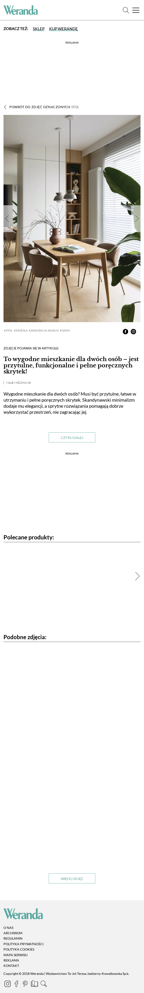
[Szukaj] (126, 10)
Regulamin (13, 939)
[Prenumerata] (35, 984)
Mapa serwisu (15, 955)
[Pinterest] (25, 984)
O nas (8, 928)
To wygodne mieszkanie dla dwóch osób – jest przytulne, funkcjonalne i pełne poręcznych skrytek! (71, 365)
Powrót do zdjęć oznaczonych (44, 107)
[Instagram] (7, 984)
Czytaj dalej (72, 438)
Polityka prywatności (23, 944)
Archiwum (12, 933)
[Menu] (136, 10)
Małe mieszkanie (18, 382)
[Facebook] (16, 984)
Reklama (11, 960)
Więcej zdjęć (72, 879)
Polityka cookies (18, 949)
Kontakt (11, 966)
